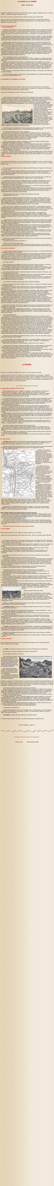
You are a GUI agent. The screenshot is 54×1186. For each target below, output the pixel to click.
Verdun (47, 152)
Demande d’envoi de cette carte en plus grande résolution (18, 526)
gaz (26, 400)
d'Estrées (21, 654)
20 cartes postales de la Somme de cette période (26, 737)
